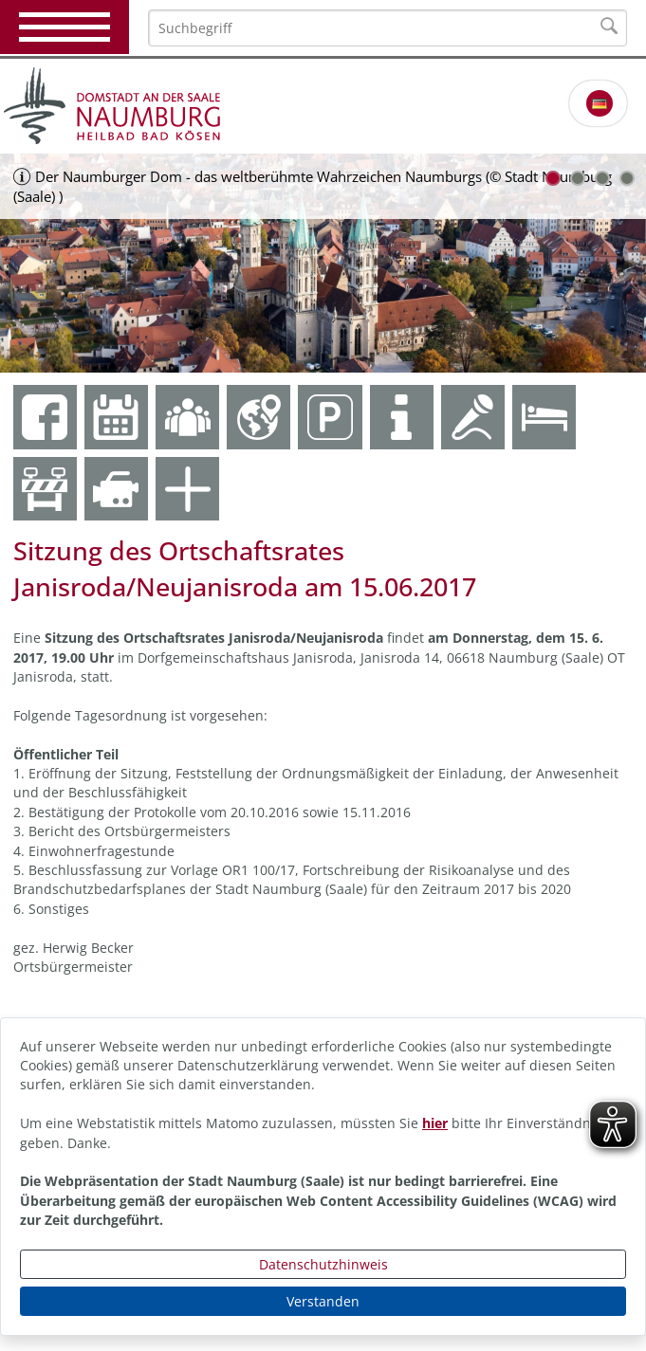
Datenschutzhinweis (323, 1264)
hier (435, 1123)
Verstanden (323, 1301)
